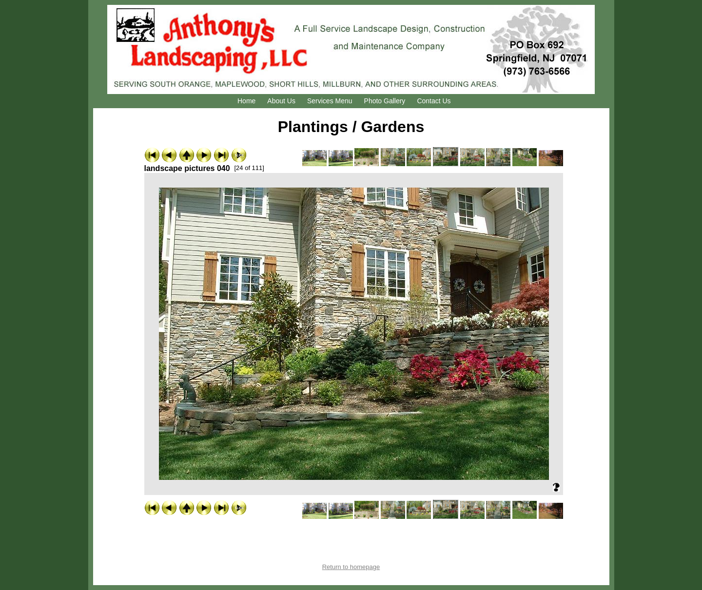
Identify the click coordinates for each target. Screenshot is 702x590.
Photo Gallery (385, 101)
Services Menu (329, 101)
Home (246, 101)
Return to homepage (351, 567)
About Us (281, 101)
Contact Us (433, 101)
